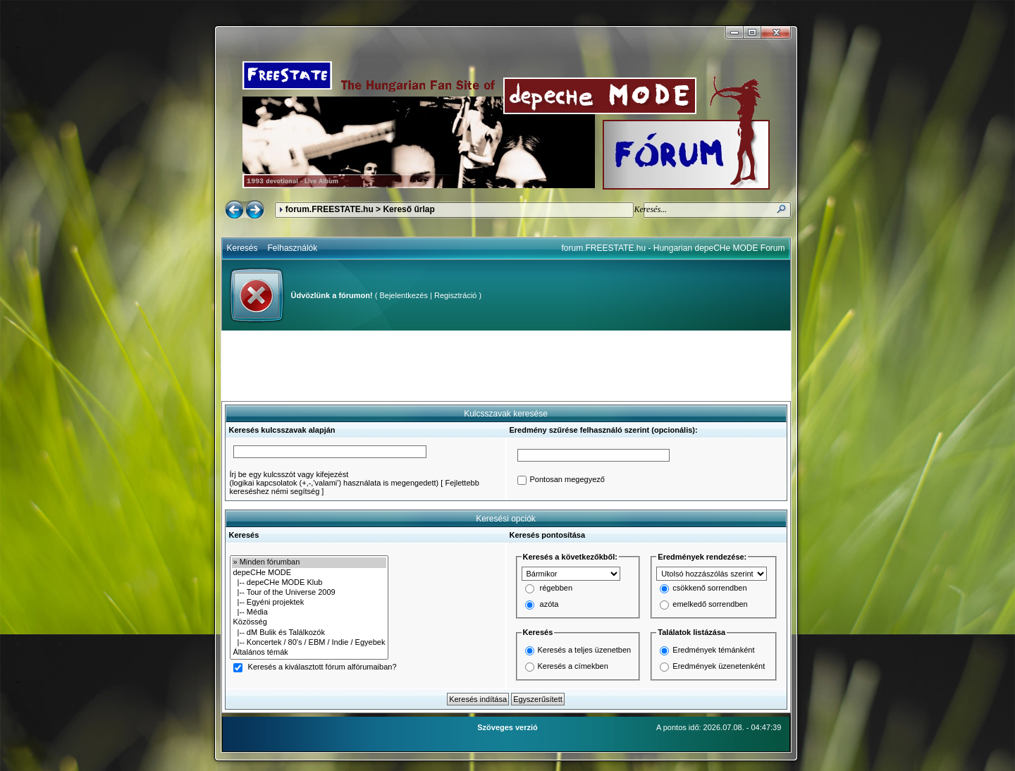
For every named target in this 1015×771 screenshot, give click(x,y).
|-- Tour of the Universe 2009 (309, 593)
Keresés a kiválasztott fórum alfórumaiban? (322, 667)
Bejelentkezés (403, 295)
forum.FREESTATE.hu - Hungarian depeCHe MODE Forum (673, 248)
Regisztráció (455, 295)
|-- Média (309, 612)
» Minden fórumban (309, 562)
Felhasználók (293, 248)
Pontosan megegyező (567, 480)
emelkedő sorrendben (709, 604)
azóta (549, 604)
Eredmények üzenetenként (718, 666)
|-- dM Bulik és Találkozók (309, 633)
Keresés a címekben (573, 666)
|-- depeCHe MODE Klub (309, 583)
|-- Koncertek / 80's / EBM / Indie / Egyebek (309, 643)
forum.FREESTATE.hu (329, 209)
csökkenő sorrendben (709, 588)
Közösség (309, 622)
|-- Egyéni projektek (309, 602)
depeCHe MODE (309, 573)
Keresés (242, 248)
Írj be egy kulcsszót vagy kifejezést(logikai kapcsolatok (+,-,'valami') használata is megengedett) (334, 478)
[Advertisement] (506, 365)
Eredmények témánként (713, 650)
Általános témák (309, 653)
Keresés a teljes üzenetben (585, 650)
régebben (556, 588)
